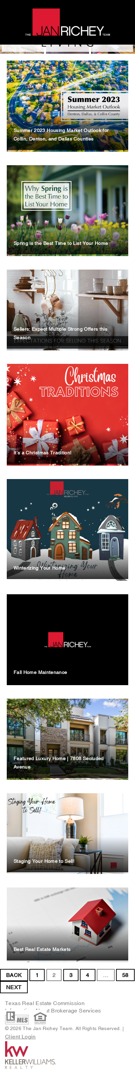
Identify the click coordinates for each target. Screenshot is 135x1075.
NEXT (14, 987)
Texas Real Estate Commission (45, 1003)
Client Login (20, 1036)
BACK (14, 975)
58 (125, 975)
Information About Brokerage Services (54, 1010)
